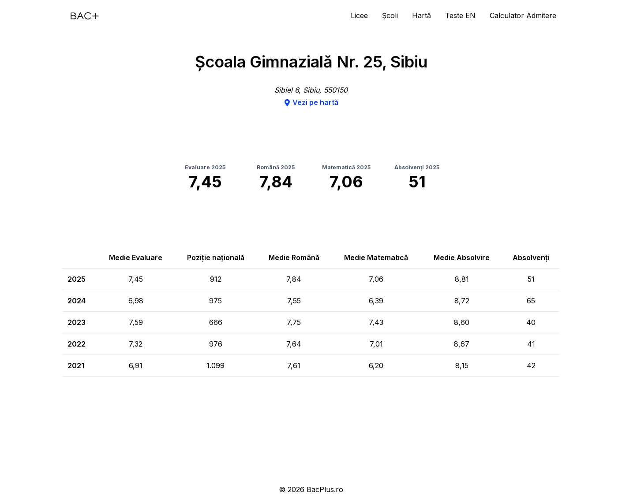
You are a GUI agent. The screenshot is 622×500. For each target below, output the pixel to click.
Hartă (421, 15)
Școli (390, 15)
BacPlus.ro (325, 489)
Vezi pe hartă (311, 102)
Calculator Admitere (523, 15)
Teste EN (460, 15)
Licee (359, 15)
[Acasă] (85, 16)
